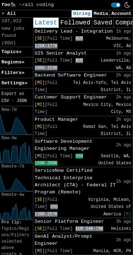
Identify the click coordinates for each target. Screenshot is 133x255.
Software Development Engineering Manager (64, 145)
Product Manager (56, 119)
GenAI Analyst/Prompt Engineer (64, 240)
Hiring (81, 13)
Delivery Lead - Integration (74, 31)
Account (121, 13)
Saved (103, 22)
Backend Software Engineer (71, 75)
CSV (5, 100)
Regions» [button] (12, 62)
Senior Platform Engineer (69, 221)
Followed (75, 22)
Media (101, 13)
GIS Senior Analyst (61, 53)
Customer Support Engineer (71, 97)
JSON (22, 100)
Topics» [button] (11, 52)
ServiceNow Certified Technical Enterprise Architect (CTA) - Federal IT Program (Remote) (75, 181)
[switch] (116, 4)
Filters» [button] (12, 72)
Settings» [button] (14, 83)
